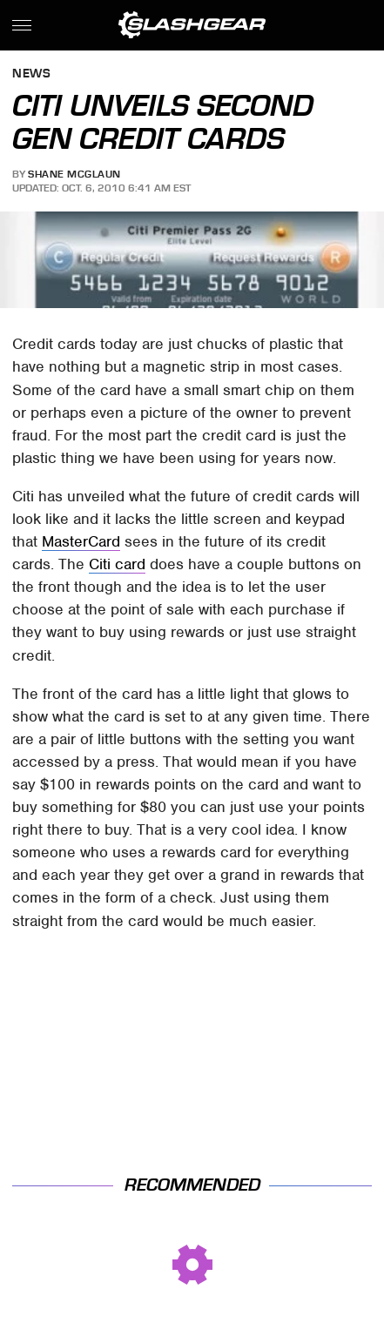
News (31, 74)
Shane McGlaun (74, 174)
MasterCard (81, 541)
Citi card (117, 564)
